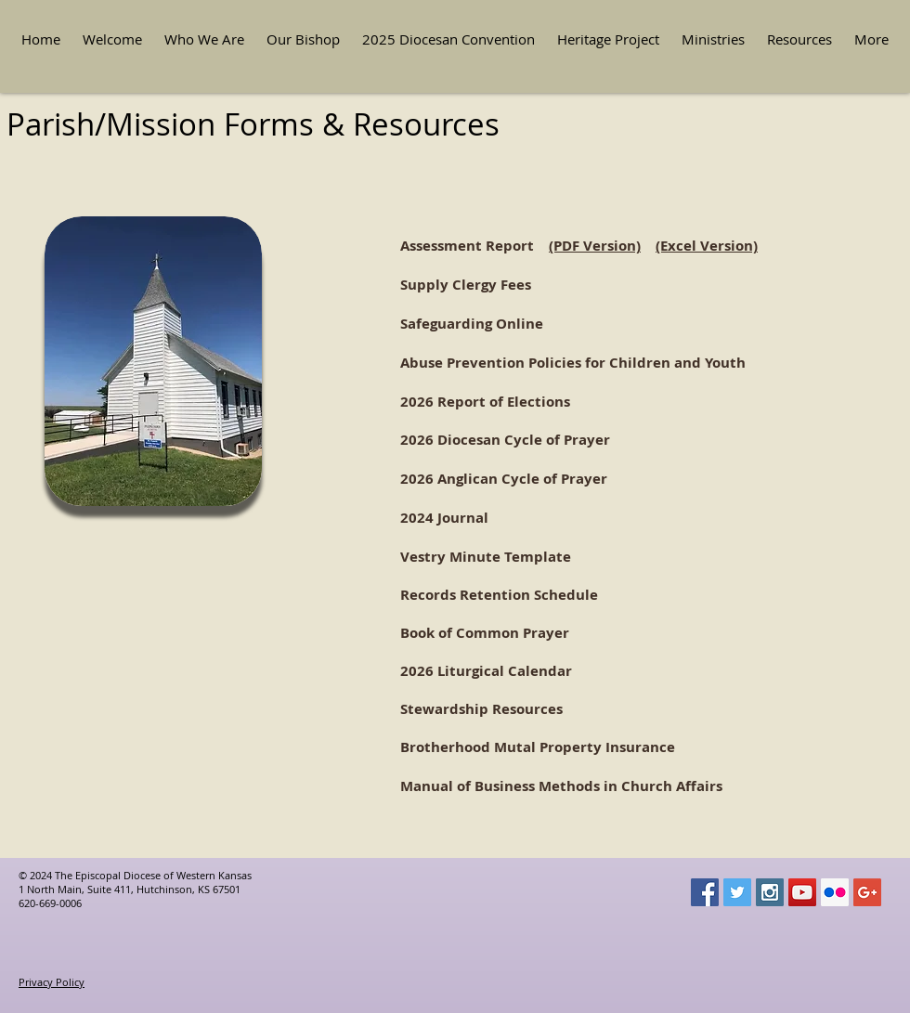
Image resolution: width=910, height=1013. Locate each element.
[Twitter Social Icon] (737, 892)
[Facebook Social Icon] (705, 892)
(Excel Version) (707, 245)
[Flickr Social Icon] (835, 892)
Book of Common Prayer (484, 633)
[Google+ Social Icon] (867, 892)
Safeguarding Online (471, 323)
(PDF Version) (595, 245)
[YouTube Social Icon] (802, 892)
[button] (204, 39)
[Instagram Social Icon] (770, 892)
